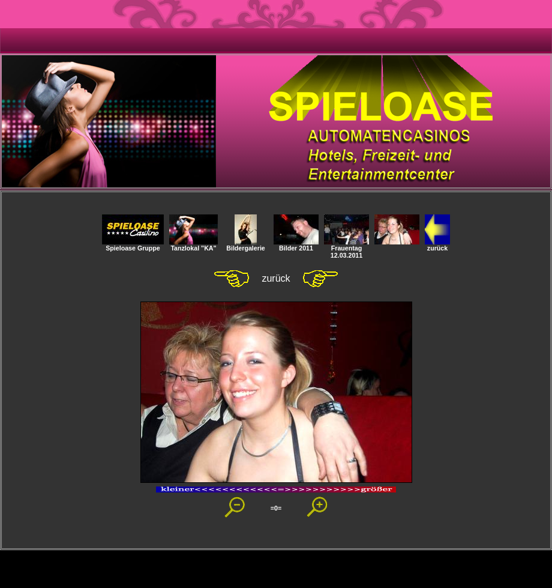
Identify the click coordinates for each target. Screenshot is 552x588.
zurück (437, 245)
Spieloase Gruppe (133, 245)
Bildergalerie (245, 245)
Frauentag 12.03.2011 (346, 248)
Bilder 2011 (296, 245)
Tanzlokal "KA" (193, 245)
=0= (276, 508)
